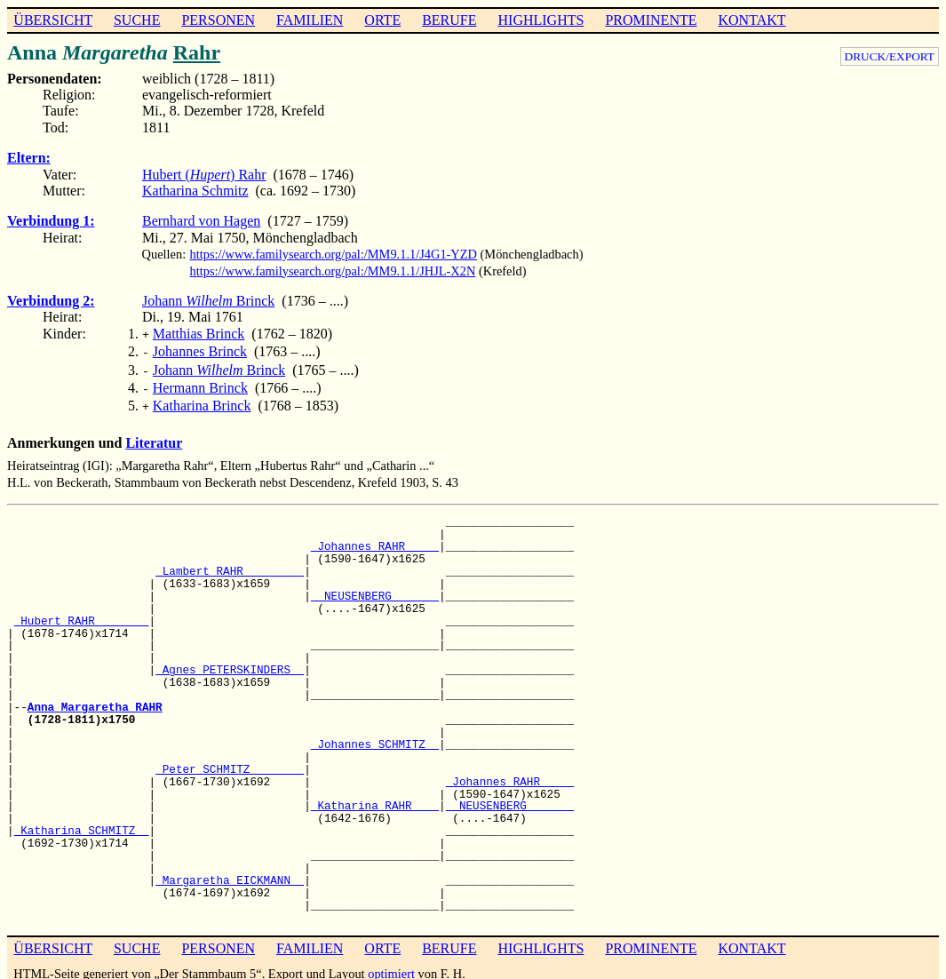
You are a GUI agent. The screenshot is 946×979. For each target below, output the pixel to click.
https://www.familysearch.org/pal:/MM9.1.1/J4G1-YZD (333, 254)
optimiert (391, 965)
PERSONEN (218, 20)
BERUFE (449, 20)
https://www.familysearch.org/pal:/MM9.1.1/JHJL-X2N (333, 271)
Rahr (196, 52)
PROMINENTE (650, 20)
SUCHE (137, 20)
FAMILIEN (309, 20)
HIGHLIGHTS (541, 20)
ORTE (382, 20)
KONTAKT (751, 20)
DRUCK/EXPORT (889, 56)
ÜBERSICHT (52, 20)
